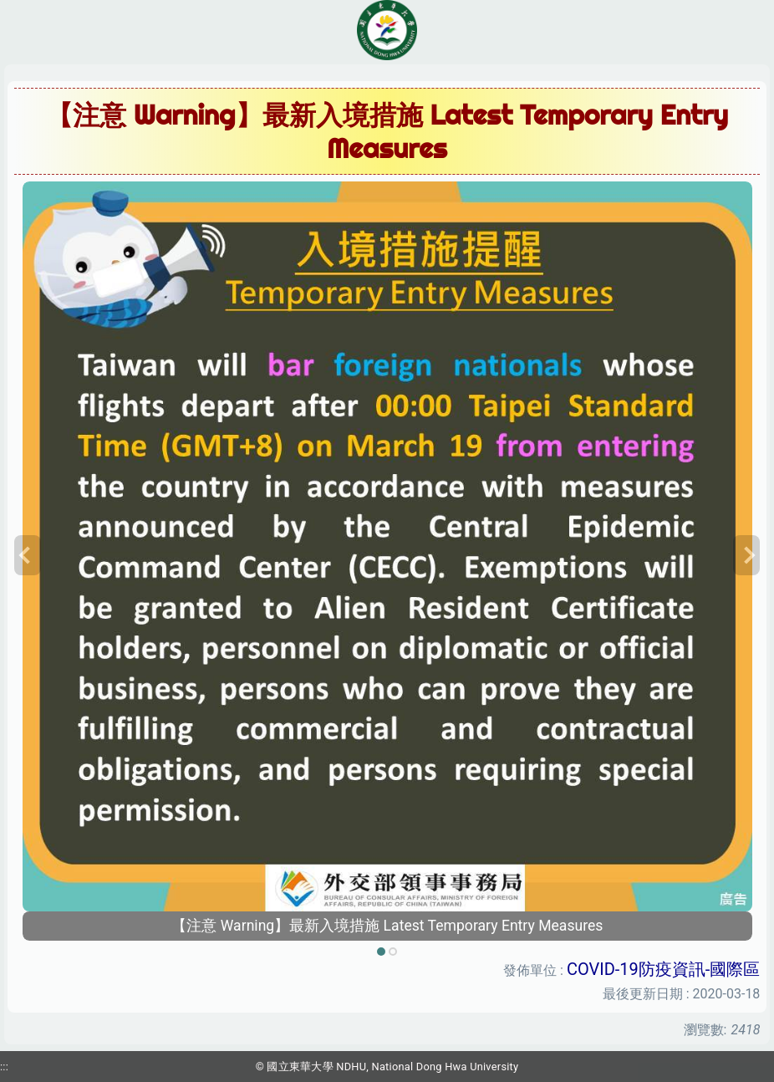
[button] (27, 555)
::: (4, 1066)
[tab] (381, 951)
